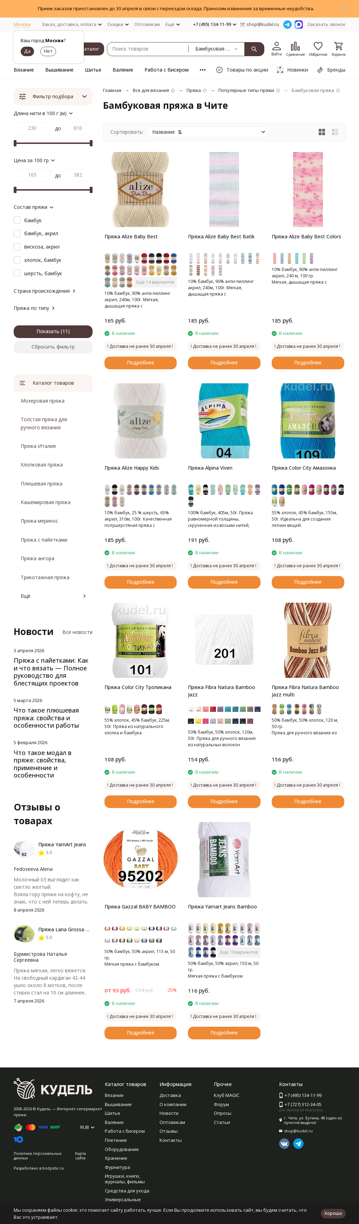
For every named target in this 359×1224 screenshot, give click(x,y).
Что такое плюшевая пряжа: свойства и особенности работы (46, 717)
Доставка (170, 1095)
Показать (47, 331)
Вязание (24, 69)
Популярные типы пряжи (246, 90)
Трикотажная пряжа (45, 577)
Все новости (77, 632)
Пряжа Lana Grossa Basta (68, 929)
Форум (221, 1104)
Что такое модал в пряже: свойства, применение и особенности (43, 764)
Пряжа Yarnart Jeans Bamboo (222, 906)
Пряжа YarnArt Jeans (62, 844)
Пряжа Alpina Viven (210, 467)
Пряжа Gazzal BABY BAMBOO (140, 906)
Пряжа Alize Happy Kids (131, 467)
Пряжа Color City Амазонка (304, 467)
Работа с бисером (166, 69)
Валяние (123, 69)
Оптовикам (147, 24)
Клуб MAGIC (226, 1095)
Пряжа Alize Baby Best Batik (221, 236)
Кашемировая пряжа (45, 502)
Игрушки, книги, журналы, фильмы (125, 1179)
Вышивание (59, 69)
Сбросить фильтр (53, 346)
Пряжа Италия (38, 446)
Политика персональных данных (38, 1155)
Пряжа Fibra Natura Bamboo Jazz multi (305, 691)
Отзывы (169, 1131)
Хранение (116, 1158)
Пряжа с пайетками (44, 539)
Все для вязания (151, 90)
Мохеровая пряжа (43, 400)
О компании (173, 1104)
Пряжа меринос (39, 520)
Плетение (116, 1140)
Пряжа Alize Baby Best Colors (306, 236)
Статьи (222, 1122)
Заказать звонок (326, 24)
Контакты (171, 1140)
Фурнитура (117, 1167)
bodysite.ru (53, 1168)
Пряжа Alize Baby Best (131, 236)
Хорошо (333, 1213)
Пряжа (194, 90)
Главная (112, 90)
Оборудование (122, 1149)
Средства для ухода (127, 1190)
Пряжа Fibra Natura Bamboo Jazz (221, 691)
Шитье (93, 69)
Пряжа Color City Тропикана (137, 687)
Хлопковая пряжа (42, 464)
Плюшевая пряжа (41, 483)
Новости (169, 1113)
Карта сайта (80, 1155)
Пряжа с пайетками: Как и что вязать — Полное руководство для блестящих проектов (51, 671)
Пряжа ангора (37, 558)
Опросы (222, 1113)
